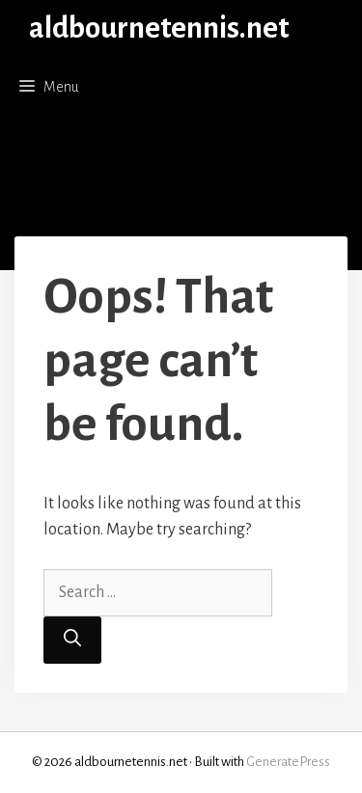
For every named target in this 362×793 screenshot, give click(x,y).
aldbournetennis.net (159, 28)
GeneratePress (288, 761)
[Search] (72, 640)
